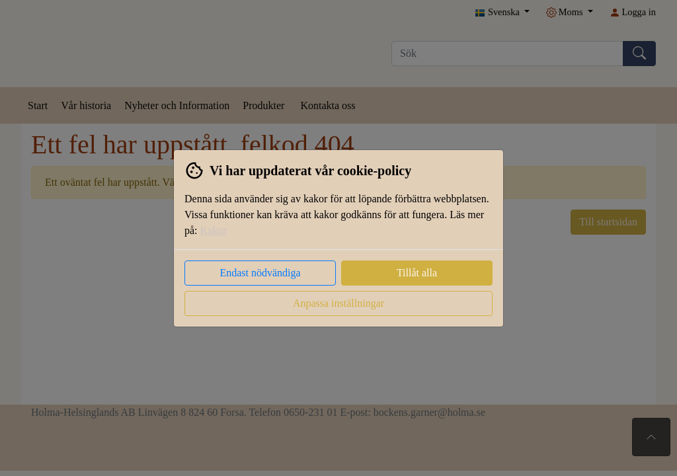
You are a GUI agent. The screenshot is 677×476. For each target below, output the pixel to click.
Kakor (213, 230)
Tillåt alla (417, 272)
